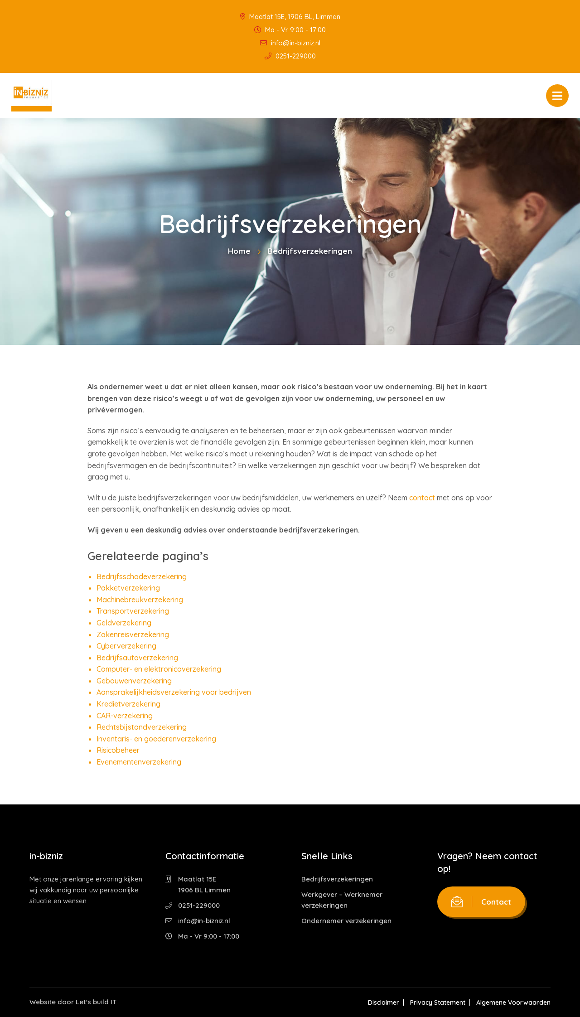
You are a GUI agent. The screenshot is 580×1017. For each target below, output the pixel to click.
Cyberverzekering (126, 645)
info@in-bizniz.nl (290, 43)
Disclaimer (383, 1002)
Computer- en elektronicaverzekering (159, 668)
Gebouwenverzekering (134, 680)
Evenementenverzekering (139, 761)
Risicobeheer (118, 750)
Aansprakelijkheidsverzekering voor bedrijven (174, 692)
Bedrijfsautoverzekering (137, 657)
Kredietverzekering (128, 703)
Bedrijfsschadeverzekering (142, 576)
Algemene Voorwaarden (513, 1002)
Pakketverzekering (128, 587)
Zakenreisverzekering (133, 634)
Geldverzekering (124, 622)
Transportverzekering (133, 610)
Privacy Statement (437, 1002)
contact (422, 497)
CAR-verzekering (125, 715)
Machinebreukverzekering (140, 599)
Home (239, 251)
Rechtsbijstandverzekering (142, 726)
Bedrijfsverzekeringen (337, 879)
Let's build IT (96, 1002)
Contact (481, 901)
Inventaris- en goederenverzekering (156, 738)
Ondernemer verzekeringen (346, 920)
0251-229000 (290, 56)
